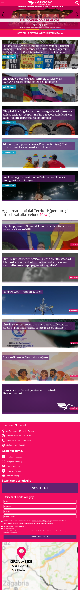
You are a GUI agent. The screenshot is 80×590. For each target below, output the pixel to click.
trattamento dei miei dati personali (41, 521)
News (44, 214)
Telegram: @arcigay (14, 471)
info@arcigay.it (11, 445)
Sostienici (40, 488)
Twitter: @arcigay (13, 466)
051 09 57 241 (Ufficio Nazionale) (19, 440)
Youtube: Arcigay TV (14, 475)
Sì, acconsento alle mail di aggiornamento (15, 526)
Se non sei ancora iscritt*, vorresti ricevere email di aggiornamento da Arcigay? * (29, 523)
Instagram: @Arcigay (14, 461)
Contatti (21, 445)
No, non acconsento (9, 528)
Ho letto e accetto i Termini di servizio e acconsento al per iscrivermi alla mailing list (35, 521)
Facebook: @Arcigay (14, 457)
